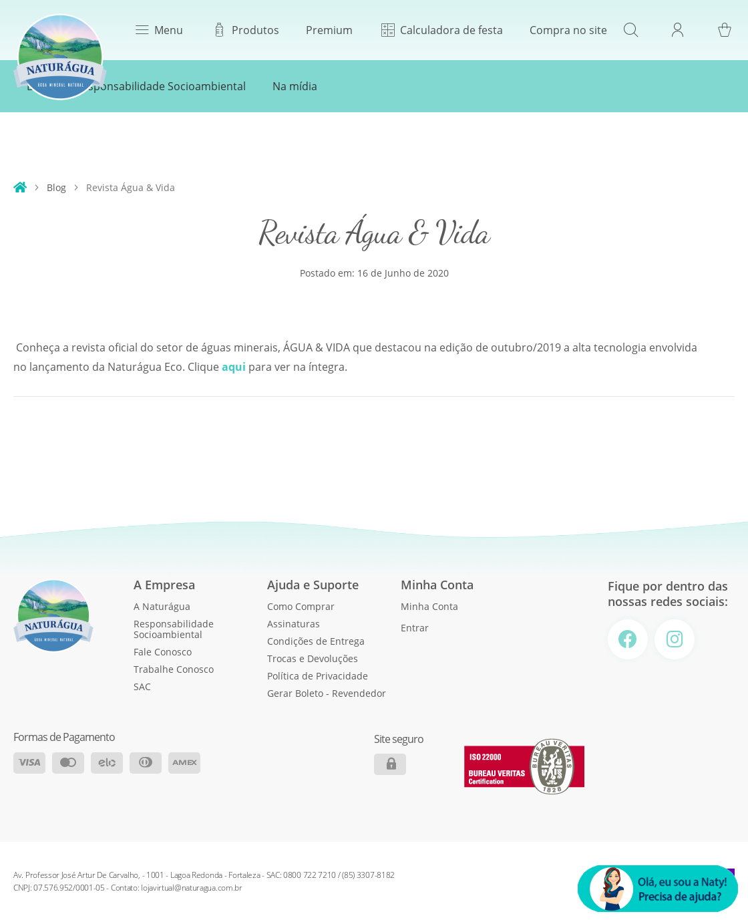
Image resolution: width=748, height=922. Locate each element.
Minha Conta (429, 606)
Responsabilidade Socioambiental (160, 86)
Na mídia (294, 86)
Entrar (415, 627)
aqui (234, 366)
